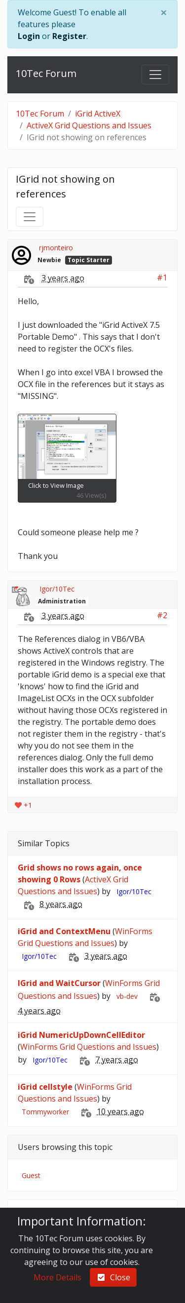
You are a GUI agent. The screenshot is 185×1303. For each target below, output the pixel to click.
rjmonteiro (56, 247)
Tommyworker (45, 1111)
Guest (31, 1175)
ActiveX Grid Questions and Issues (89, 125)
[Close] (163, 12)
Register (69, 36)
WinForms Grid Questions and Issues (88, 1046)
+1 (23, 805)
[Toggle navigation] (155, 74)
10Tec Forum (46, 73)
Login (29, 36)
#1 (162, 277)
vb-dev (127, 996)
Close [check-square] (113, 1277)
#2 (162, 615)
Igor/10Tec (56, 588)
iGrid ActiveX (97, 113)
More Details (57, 1277)
